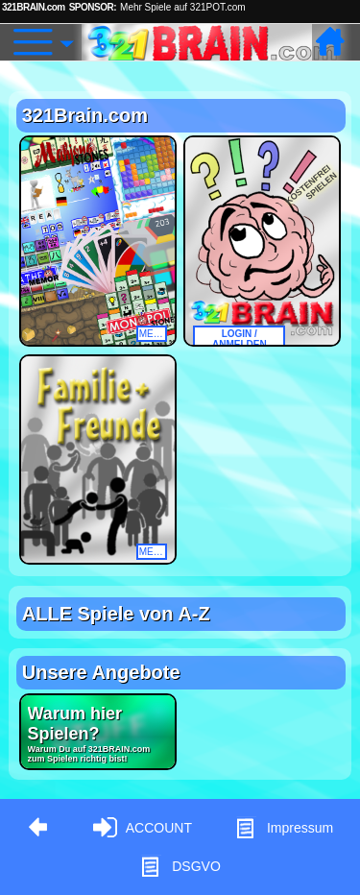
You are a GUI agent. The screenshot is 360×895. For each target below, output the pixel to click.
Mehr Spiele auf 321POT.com (183, 7)
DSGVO (180, 867)
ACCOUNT (142, 828)
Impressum (283, 828)
